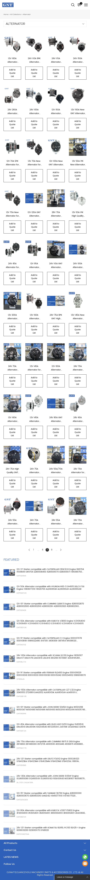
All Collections (15, 14)
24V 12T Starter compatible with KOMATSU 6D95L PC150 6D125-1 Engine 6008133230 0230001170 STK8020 (51, 829)
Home (6, 14)
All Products (10, 843)
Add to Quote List (12, 73)
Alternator (27, 14)
